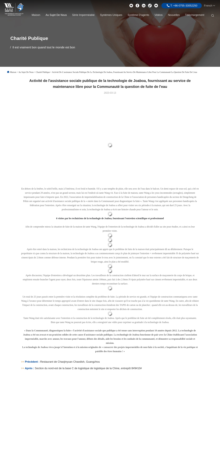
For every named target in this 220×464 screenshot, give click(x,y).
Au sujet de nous (56, 15)
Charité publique (43, 72)
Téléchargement (194, 15)
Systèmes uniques (111, 15)
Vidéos (158, 15)
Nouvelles (174, 15)
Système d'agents (138, 15)
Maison (36, 15)
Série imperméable (83, 15)
